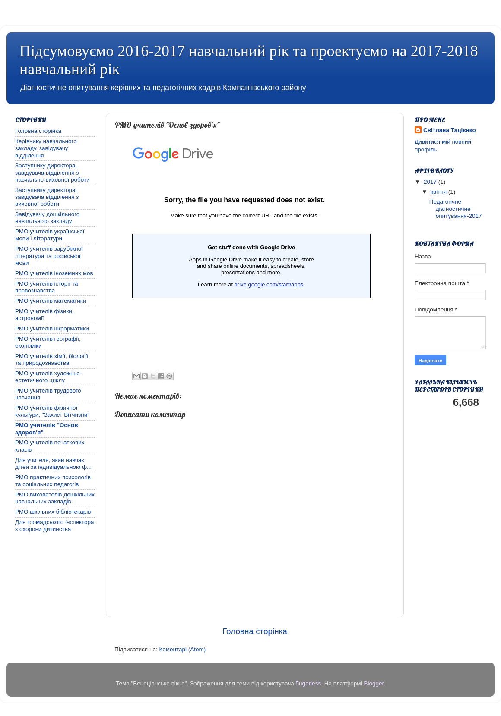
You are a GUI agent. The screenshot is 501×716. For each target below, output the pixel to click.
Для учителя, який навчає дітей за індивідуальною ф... (53, 463)
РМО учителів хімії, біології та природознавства (51, 359)
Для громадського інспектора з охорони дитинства (54, 525)
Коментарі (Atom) (182, 649)
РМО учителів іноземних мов (54, 273)
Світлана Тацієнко (449, 130)
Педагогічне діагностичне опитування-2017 (455, 208)
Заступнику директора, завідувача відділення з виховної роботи (47, 197)
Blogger (374, 683)
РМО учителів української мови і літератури (50, 235)
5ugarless (308, 683)
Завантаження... (244, 247)
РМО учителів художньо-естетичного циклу (48, 376)
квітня (439, 191)
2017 (431, 182)
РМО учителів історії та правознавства (46, 287)
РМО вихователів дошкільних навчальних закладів (55, 498)
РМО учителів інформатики (52, 328)
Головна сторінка (254, 631)
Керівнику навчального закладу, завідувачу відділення (46, 148)
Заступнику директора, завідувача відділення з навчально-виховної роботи (52, 172)
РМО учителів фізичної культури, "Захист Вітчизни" (52, 411)
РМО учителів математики (50, 301)
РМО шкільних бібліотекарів (53, 512)
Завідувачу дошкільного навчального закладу (47, 217)
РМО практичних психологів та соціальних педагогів (53, 480)
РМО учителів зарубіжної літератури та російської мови (49, 255)
